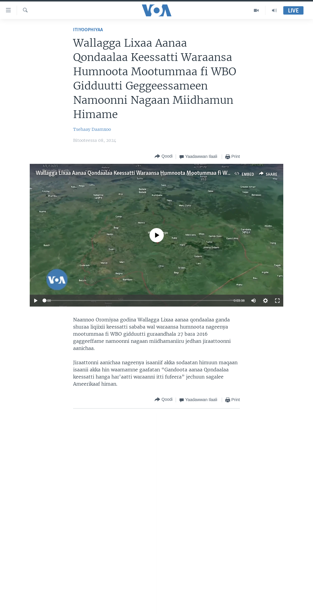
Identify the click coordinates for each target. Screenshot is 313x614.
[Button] (163, 156)
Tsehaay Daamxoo (92, 129)
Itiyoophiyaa (88, 29)
